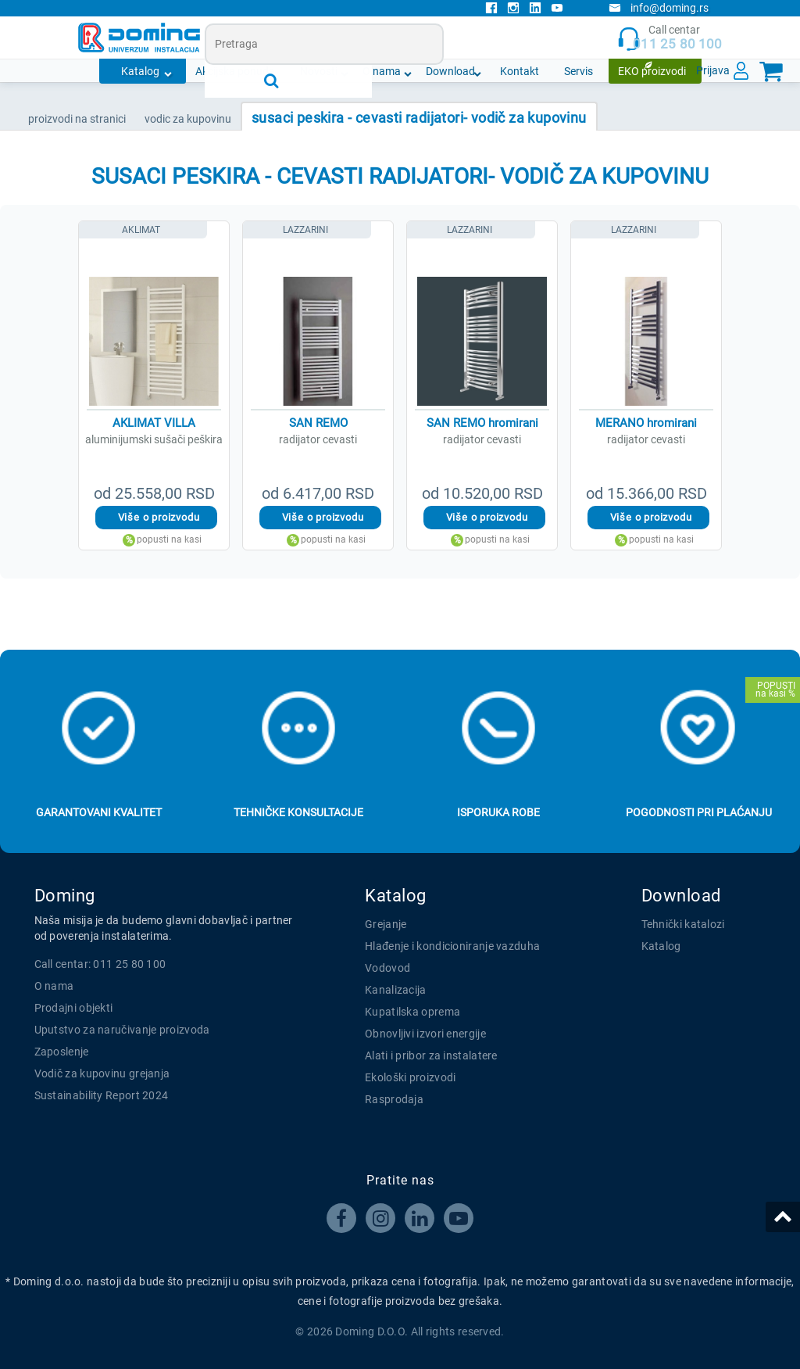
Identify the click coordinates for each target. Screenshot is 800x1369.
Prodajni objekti (73, 1008)
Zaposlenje (61, 1051)
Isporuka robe (498, 812)
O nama (381, 71)
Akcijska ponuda (235, 71)
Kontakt (519, 71)
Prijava (713, 70)
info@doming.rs (659, 8)
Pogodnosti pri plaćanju (699, 812)
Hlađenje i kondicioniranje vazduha (452, 946)
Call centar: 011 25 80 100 (100, 964)
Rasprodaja (394, 1099)
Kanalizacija (396, 990)
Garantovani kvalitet (99, 812)
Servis (578, 71)
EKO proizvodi (652, 71)
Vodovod (387, 968)
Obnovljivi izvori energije (425, 1033)
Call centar (670, 37)
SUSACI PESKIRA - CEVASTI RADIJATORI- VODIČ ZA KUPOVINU (419, 117)
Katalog (140, 71)
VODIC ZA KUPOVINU (188, 119)
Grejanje (385, 924)
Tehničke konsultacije (298, 812)
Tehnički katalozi (683, 924)
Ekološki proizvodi (410, 1077)
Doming (64, 895)
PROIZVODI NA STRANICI (77, 119)
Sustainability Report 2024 (101, 1095)
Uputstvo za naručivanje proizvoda (122, 1029)
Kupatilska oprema (412, 1011)
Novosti (319, 71)
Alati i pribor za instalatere (431, 1055)
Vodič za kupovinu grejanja (102, 1073)
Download (450, 71)
